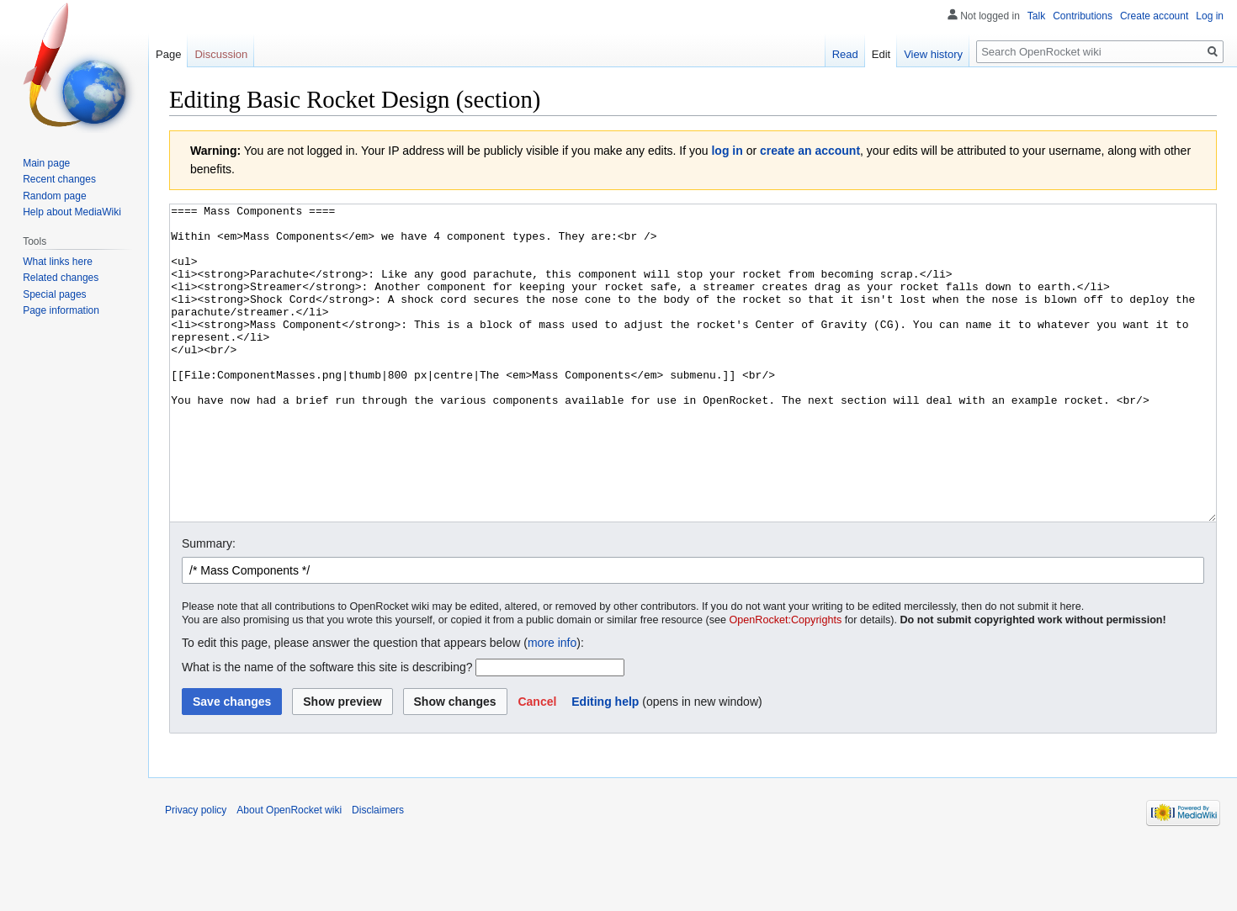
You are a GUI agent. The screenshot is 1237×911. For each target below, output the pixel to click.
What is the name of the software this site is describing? (327, 730)
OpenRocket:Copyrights (786, 683)
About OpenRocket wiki (289, 873)
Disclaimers (378, 873)
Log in (1210, 16)
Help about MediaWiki (72, 212)
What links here (58, 261)
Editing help (605, 764)
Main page (46, 163)
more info (552, 705)
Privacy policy (195, 873)
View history (933, 54)
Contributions (1082, 16)
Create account (1154, 16)
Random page (54, 196)
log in (726, 150)
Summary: (209, 606)
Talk (1036, 16)
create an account (810, 150)
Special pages (54, 294)
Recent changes (59, 179)
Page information (61, 310)
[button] (537, 764)
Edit (881, 54)
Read (845, 54)
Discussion (220, 54)
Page (168, 54)
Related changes (60, 277)
